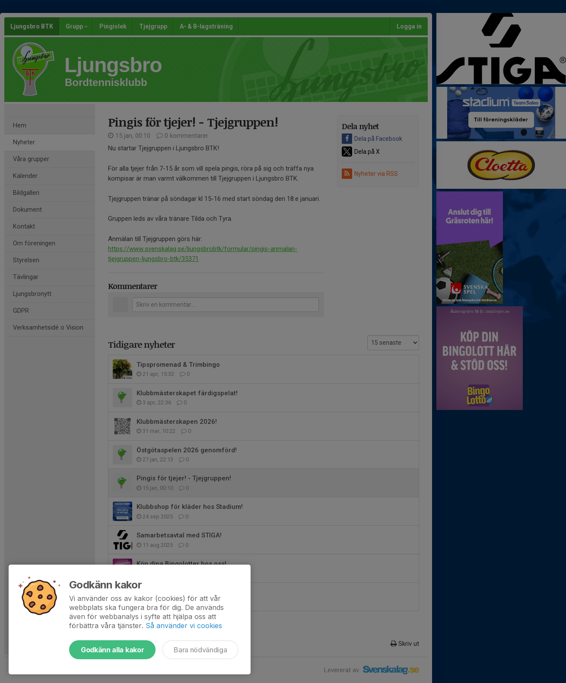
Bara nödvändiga (200, 649)
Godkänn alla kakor (112, 649)
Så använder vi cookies (184, 625)
